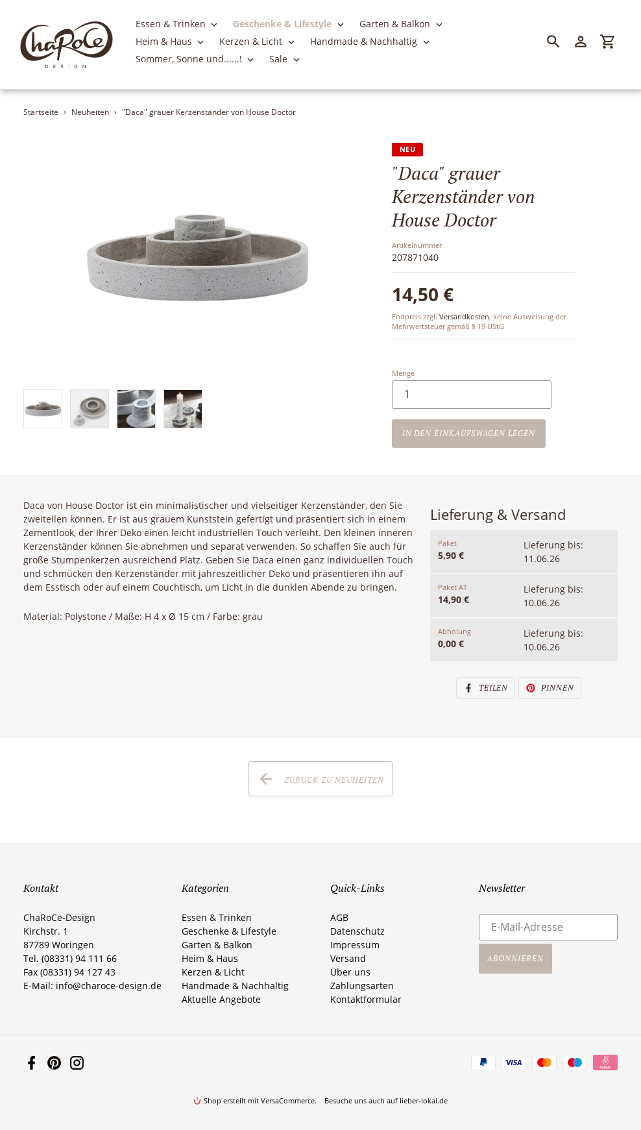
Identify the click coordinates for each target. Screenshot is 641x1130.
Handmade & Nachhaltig (235, 985)
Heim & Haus (210, 958)
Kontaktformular (366, 999)
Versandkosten (464, 316)
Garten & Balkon (217, 945)
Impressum (355, 945)
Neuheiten (90, 111)
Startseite (40, 111)
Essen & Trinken (217, 917)
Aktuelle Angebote (221, 999)
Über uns (350, 972)
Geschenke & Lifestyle (229, 931)
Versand (348, 958)
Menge (403, 373)
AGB (339, 917)
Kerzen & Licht (213, 972)
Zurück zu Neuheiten (320, 779)
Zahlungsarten (362, 985)
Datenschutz (357, 931)
